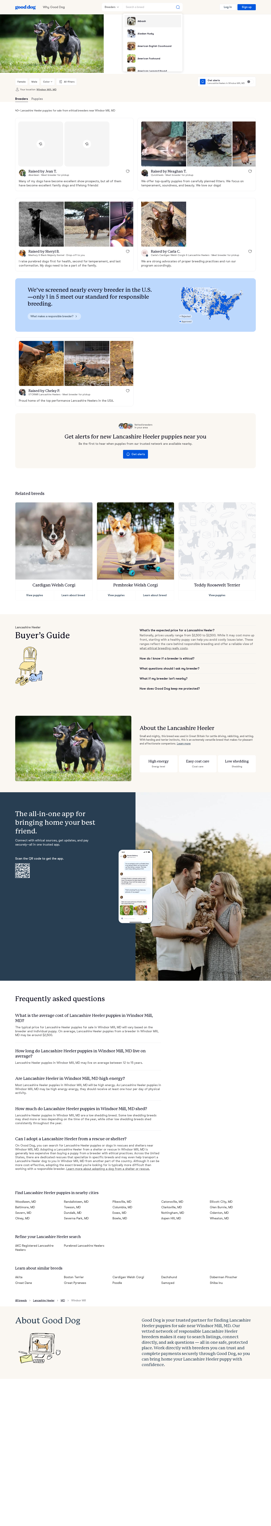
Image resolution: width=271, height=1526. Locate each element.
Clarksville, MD (171, 1207)
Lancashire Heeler (43, 1300)
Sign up (246, 7)
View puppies (34, 595)
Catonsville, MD (172, 1201)
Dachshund (169, 1277)
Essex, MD (119, 1213)
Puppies (37, 99)
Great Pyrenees (75, 1283)
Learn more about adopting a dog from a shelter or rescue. (108, 1169)
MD (63, 1300)
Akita (18, 1277)
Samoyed (167, 1283)
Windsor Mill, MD (46, 89)
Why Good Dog (54, 7)
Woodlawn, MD (25, 1201)
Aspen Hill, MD (171, 1218)
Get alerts (135, 454)
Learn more (184, 743)
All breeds (21, 1300)
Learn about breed (73, 595)
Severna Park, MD (76, 1218)
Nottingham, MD (172, 1213)
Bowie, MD (120, 1218)
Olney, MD (22, 1218)
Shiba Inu (216, 1283)
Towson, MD (72, 1207)
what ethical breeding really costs (164, 648)
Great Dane (23, 1283)
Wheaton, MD (219, 1218)
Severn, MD (23, 1213)
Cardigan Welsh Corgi (128, 1277)
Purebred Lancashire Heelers (84, 1245)
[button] (163, 143)
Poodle (117, 1283)
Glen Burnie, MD (221, 1207)
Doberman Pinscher (223, 1277)
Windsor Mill (78, 1300)
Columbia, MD (122, 1207)
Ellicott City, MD (221, 1201)
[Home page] (25, 7)
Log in (228, 7)
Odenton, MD (219, 1213)
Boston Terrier (74, 1277)
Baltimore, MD (25, 1207)
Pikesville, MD (122, 1201)
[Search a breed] (153, 7)
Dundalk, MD (73, 1213)
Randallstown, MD (76, 1201)
